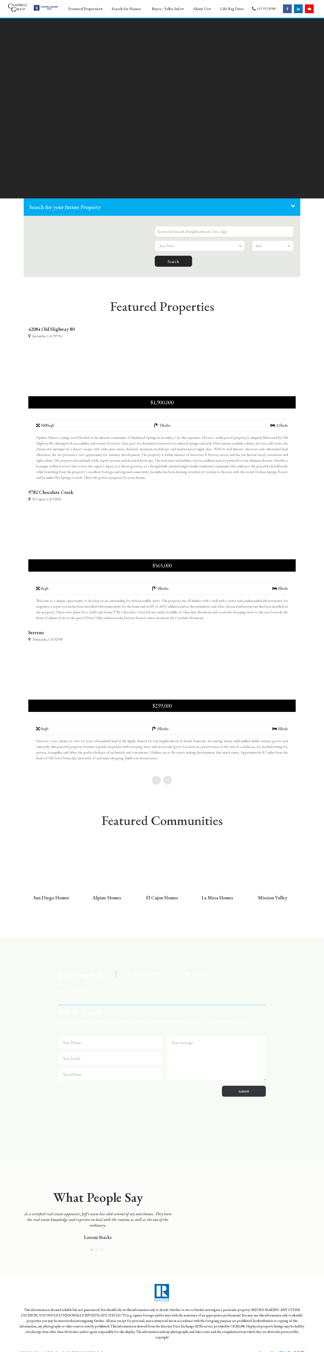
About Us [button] (201, 8)
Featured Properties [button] (84, 8)
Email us (200, 974)
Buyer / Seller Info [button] (166, 8)
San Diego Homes (51, 898)
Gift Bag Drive (232, 8)
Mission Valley (272, 898)
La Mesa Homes (217, 898)
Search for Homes (126, 8)
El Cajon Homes (162, 898)
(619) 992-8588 (147, 974)
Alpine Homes (106, 898)
